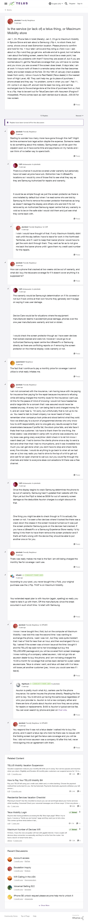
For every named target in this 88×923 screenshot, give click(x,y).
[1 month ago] (18, 861)
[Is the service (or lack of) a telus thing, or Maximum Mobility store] (19, 134)
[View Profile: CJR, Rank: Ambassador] (15, 165)
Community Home (11, 916)
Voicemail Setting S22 (24, 886)
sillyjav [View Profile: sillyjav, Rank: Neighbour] (9, 841)
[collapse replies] (5, 131)
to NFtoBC (44, 625)
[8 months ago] (16, 791)
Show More (44, 905)
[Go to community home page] (19, 3)
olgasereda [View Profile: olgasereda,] (29, 899)
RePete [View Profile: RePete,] (27, 861)
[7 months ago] (16, 774)
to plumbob (36, 164)
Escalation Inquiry (22, 867)
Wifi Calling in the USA (25, 876)
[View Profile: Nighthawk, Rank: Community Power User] (18, 685)
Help (34, 916)
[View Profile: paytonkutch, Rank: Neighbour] (12, 363)
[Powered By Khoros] (78, 917)
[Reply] (77, 104)
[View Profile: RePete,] (9, 859)
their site (62, 710)
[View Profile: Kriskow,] (9, 869)
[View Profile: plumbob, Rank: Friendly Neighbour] (10, 21)
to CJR (45, 227)
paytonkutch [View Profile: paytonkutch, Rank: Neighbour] (20, 362)
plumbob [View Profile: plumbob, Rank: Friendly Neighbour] (17, 20)
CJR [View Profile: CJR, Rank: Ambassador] (20, 164)
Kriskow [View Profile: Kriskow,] (27, 871)
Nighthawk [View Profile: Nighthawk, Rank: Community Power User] (25, 684)
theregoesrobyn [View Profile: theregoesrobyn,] (30, 880)
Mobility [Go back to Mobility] (8, 10)
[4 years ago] (17, 840)
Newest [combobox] (80, 116)
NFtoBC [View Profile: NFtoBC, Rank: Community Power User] (19, 575)
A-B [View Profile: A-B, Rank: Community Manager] (8, 774)
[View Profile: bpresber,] (9, 887)
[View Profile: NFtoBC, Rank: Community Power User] (12, 576)
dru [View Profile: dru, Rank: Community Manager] (8, 806)
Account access (21, 858)
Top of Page (25, 916)
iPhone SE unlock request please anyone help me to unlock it (43, 895)
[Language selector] (56, 3)
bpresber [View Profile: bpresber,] (28, 889)
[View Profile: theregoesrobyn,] (9, 878)
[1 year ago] (14, 806)
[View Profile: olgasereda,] (9, 897)
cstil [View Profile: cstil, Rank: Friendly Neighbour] (8, 823)
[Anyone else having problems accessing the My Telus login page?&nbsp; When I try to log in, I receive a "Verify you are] (37, 817)
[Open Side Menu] (5, 3)
